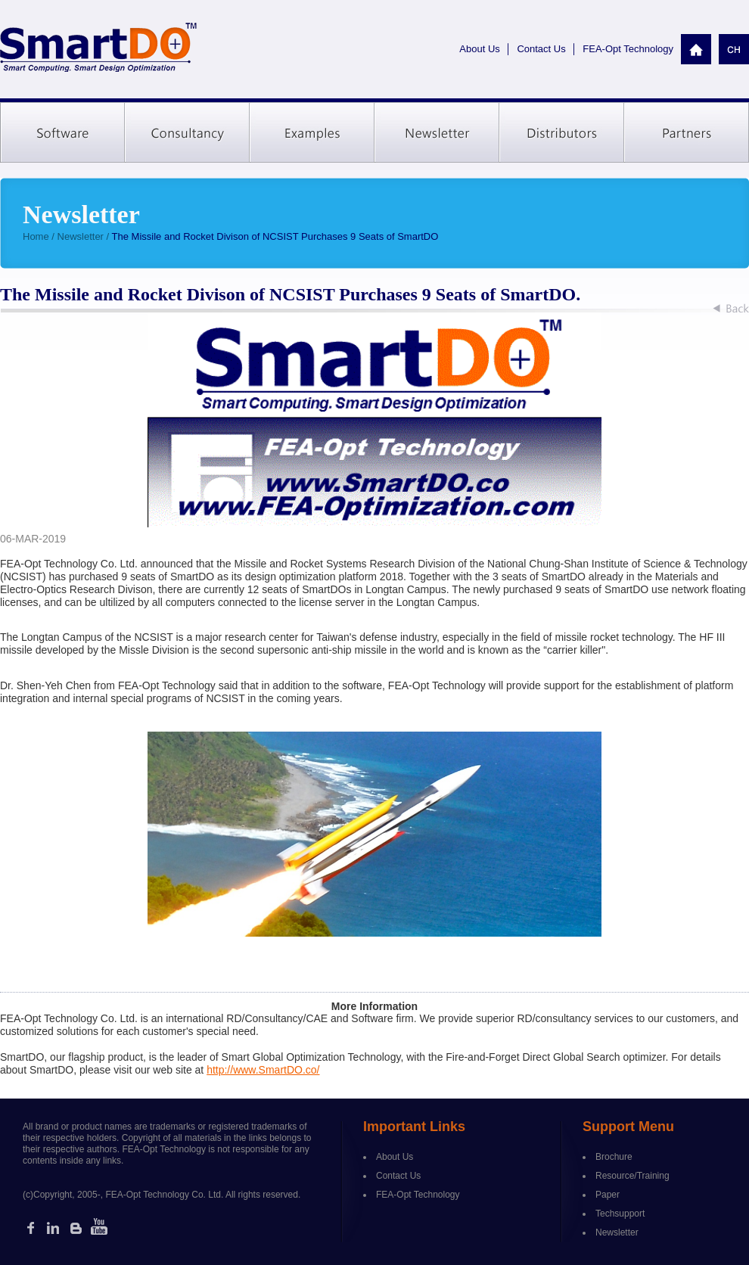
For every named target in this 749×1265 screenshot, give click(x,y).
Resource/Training (632, 1175)
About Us (479, 48)
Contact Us (541, 48)
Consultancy (187, 132)
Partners (686, 132)
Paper (607, 1194)
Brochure (613, 1157)
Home (36, 236)
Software (62, 132)
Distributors (561, 132)
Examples (312, 132)
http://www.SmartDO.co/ (263, 1070)
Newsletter (436, 132)
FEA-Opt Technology (628, 48)
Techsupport (620, 1213)
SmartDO (98, 48)
